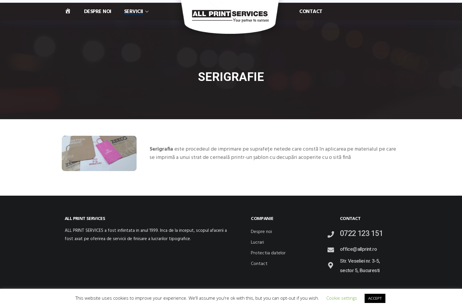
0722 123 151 (361, 233)
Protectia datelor (268, 253)
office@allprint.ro (358, 249)
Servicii (133, 12)
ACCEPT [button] (375, 298)
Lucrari (257, 242)
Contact (310, 12)
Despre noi (97, 12)
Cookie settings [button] (341, 298)
